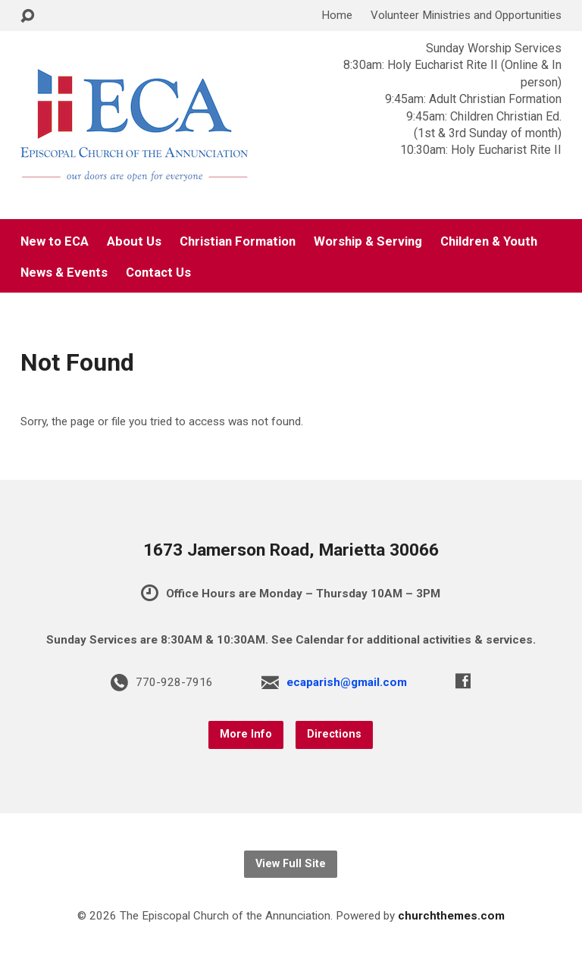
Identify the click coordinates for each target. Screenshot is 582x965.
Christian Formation (238, 241)
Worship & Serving (368, 241)
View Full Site (290, 863)
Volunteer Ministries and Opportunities (466, 15)
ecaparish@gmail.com (346, 682)
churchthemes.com (451, 916)
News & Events (64, 272)
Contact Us (158, 272)
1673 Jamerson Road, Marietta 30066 (291, 550)
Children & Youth (488, 241)
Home (336, 15)
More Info (246, 734)
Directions (334, 734)
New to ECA (54, 241)
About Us (134, 241)
